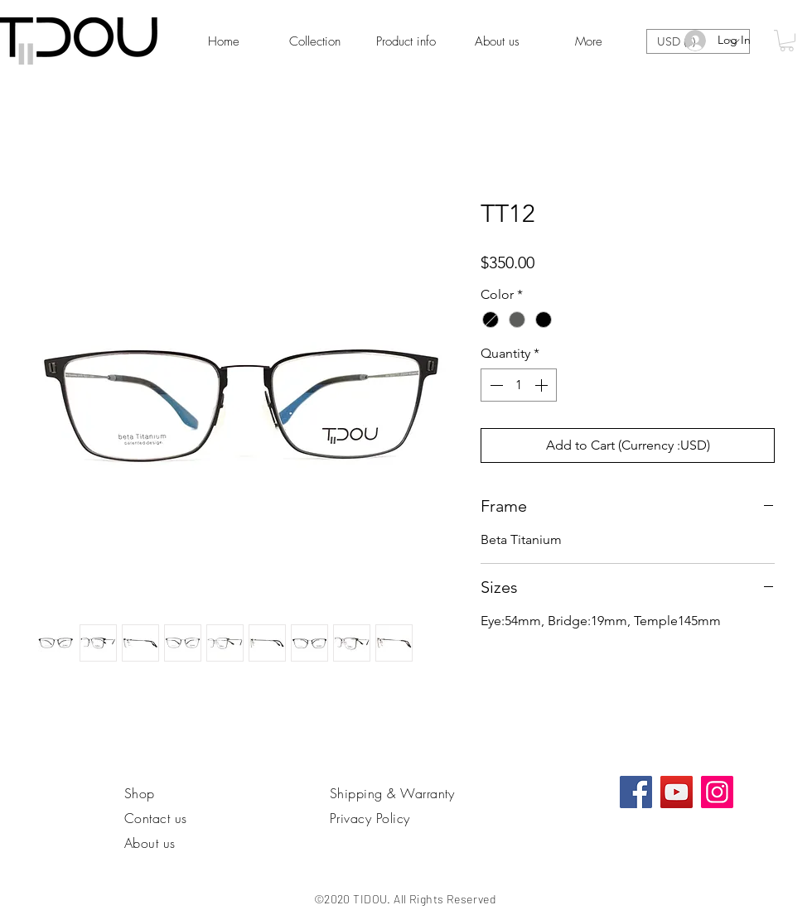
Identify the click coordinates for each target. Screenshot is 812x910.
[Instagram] (717, 792)
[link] (787, 40)
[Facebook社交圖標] (636, 792)
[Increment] (542, 385)
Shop (139, 793)
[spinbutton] (518, 385)
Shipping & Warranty (392, 793)
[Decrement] (494, 385)
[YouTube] (676, 792)
